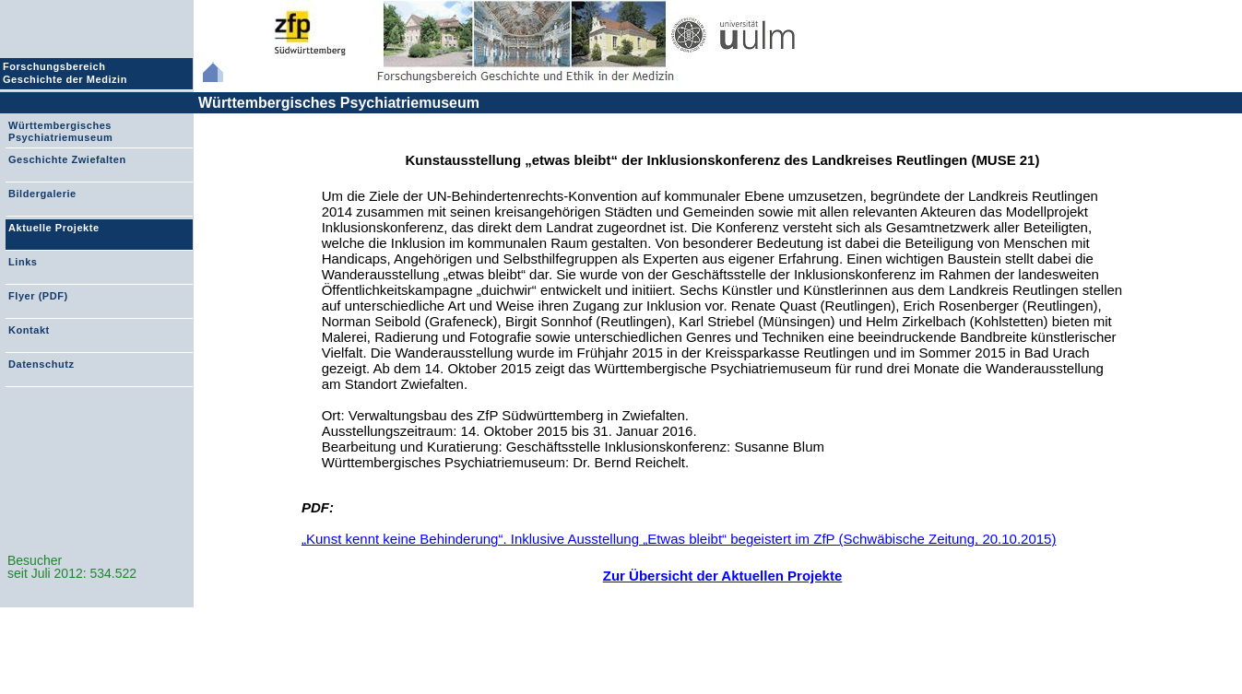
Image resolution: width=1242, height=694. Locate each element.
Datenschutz (41, 364)
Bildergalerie (42, 193)
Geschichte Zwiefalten (67, 159)
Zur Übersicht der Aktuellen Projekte (723, 575)
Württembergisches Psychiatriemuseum (338, 103)
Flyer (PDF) (38, 295)
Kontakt (29, 329)
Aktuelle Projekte (54, 227)
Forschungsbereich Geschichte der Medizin (67, 73)
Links (22, 261)
